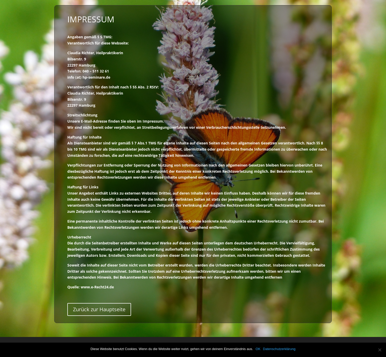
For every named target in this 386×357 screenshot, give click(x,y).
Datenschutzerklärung (279, 349)
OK (258, 349)
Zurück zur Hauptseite (99, 309)
